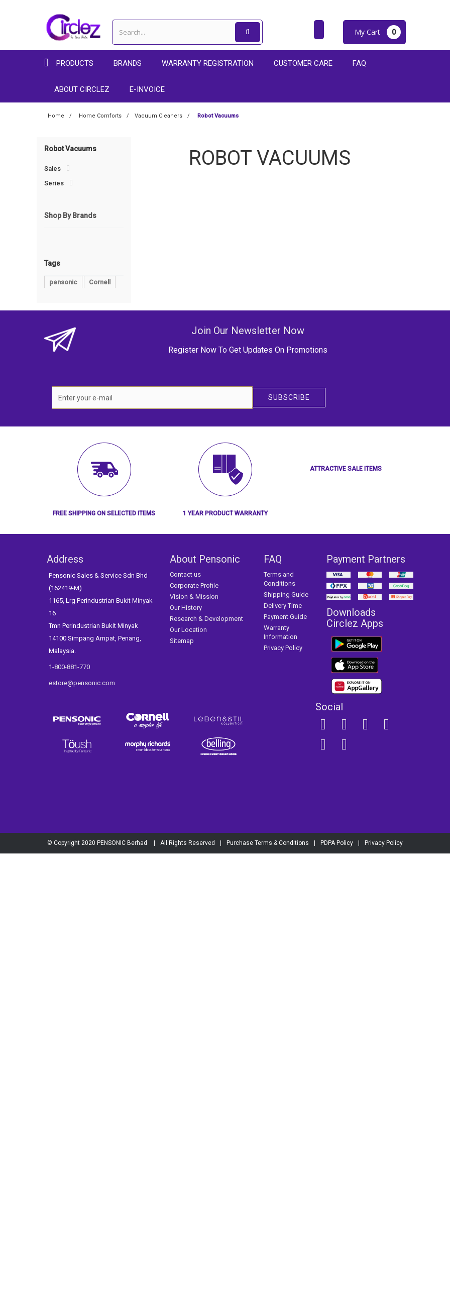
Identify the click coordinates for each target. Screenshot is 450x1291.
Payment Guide (285, 1054)
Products (74, 63)
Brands (128, 63)
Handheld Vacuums (77, 296)
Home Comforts (68, 227)
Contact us (185, 1012)
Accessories (63, 410)
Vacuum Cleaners (74, 269)
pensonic (63, 625)
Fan (84, 640)
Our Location (188, 1067)
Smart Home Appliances (80, 383)
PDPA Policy (336, 1280)
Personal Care (65, 354)
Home (56, 116)
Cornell (61, 479)
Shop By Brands (70, 444)
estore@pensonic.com (82, 1120)
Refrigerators (64, 369)
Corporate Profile (194, 1023)
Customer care (303, 63)
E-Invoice (147, 89)
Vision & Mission (194, 1034)
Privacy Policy (283, 1085)
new (55, 716)
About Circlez (81, 89)
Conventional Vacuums (82, 282)
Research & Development (206, 1056)
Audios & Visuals (69, 212)
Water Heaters (69, 325)
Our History (186, 1045)
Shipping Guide (286, 1032)
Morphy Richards (76, 509)
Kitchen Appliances (73, 197)
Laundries (59, 340)
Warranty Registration (208, 63)
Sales (52, 168)
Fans (56, 255)
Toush (60, 524)
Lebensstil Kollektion (82, 494)
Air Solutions (67, 240)
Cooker (60, 656)
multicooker (67, 671)
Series (54, 183)
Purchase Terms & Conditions (268, 1280)
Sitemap (182, 1078)
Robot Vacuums (72, 310)
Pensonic (65, 464)
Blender (95, 656)
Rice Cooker (68, 686)
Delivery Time (283, 1043)
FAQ (359, 63)
